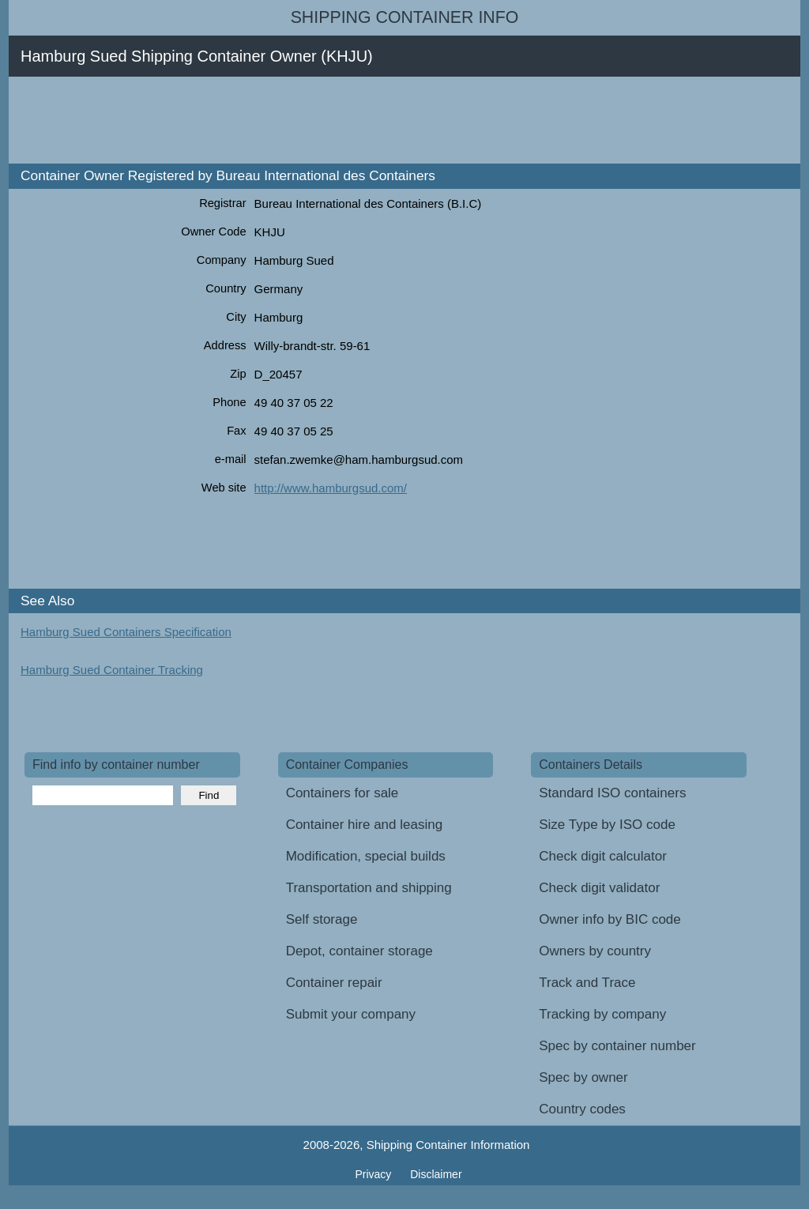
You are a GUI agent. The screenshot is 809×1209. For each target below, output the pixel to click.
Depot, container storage (359, 951)
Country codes (582, 1109)
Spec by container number (617, 1045)
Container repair (334, 982)
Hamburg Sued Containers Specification (126, 631)
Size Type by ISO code (607, 824)
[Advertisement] (312, 120)
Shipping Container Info (405, 17)
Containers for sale (342, 792)
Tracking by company (602, 1014)
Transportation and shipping (369, 887)
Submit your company (351, 1014)
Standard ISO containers (612, 792)
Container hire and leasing (364, 824)
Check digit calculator (603, 856)
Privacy (374, 1174)
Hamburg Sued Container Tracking (112, 669)
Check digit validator (599, 887)
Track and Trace (587, 982)
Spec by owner (583, 1077)
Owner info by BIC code (610, 919)
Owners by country (595, 951)
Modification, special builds (366, 856)
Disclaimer (435, 1174)
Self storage (322, 919)
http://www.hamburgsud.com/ (330, 488)
